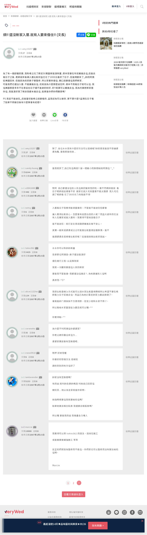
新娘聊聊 (46, 6)
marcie (28, 426)
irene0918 (30, 352)
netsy (28, 207)
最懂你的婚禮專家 (77, 517)
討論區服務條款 (55, 517)
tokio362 (29, 248)
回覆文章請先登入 (73, 494)
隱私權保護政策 (76, 512)
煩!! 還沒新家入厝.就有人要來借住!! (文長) (54, 16)
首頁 (5, 16)
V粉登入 (130, 6)
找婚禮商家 (32, 6)
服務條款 (52, 512)
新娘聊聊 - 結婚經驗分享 (21, 16)
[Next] (79, 483)
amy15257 (27, 48)
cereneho (30, 328)
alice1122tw (31, 291)
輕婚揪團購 (75, 6)
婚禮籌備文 (60, 6)
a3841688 (30, 188)
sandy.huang (31, 168)
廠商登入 (116, 6)
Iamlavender (31, 377)
